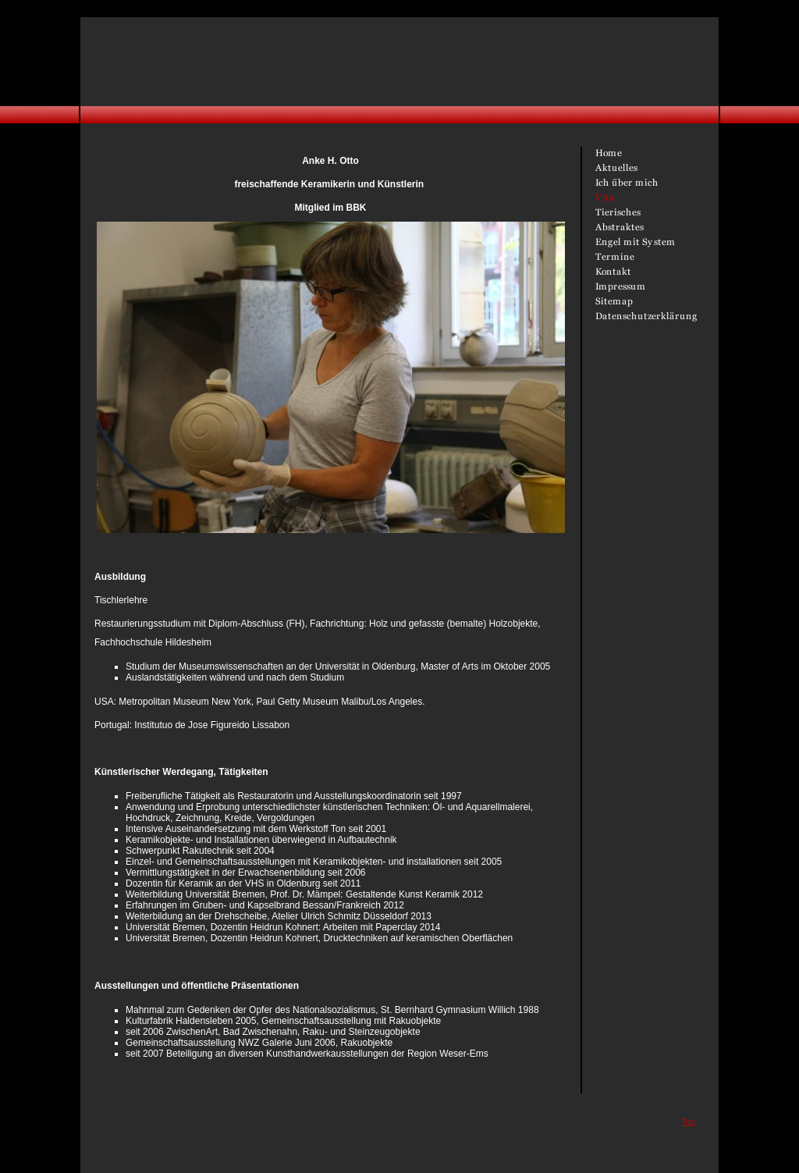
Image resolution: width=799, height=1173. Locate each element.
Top (688, 1121)
